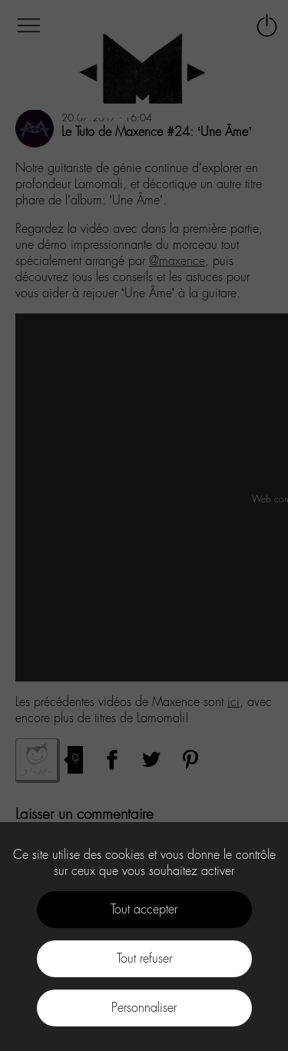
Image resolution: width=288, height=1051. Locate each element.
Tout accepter (144, 909)
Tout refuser (144, 958)
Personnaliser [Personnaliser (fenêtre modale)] (144, 1008)
